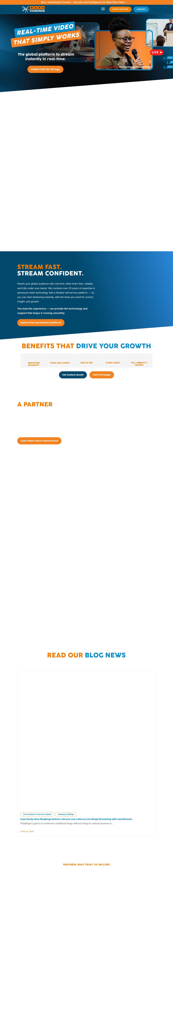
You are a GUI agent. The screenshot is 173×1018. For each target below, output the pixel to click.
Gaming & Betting (66, 814)
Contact (141, 9)
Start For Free (120, 9)
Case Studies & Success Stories (37, 814)
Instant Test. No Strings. (45, 69)
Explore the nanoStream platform (40, 322)
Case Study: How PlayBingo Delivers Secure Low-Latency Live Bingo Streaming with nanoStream (76, 819)
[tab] (33, 360)
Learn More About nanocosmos (39, 440)
